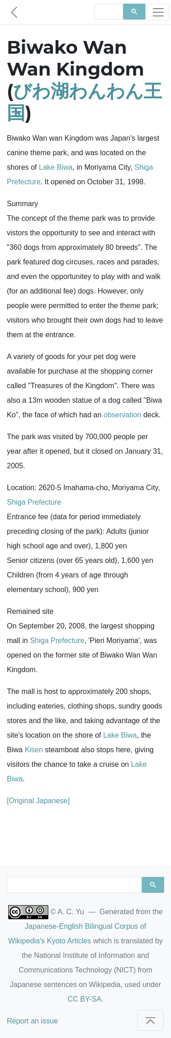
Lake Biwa (56, 167)
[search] (108, 12)
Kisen (34, 750)
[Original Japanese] (38, 801)
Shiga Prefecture (34, 502)
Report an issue (32, 1021)
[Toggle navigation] (158, 12)
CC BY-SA (84, 999)
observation (122, 415)
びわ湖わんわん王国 (84, 102)
